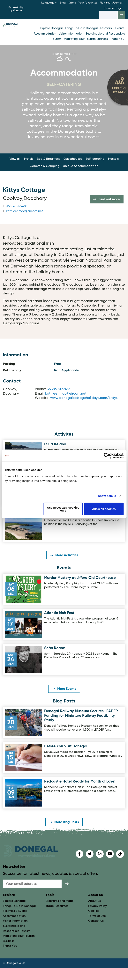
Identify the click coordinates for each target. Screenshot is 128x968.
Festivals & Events (112, 28)
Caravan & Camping (44, 166)
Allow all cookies (104, 509)
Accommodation (45, 33)
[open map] (117, 87)
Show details (107, 495)
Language (49, 2)
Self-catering (95, 158)
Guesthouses (73, 158)
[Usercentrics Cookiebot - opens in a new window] (106, 456)
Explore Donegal (51, 28)
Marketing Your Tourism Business (86, 39)
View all (14, 158)
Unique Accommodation (80, 166)
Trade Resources (57, 906)
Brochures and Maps (59, 900)
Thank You (117, 39)
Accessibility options (16, 9)
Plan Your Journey (111, 2)
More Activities (64, 555)
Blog (63, 2)
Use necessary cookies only (63, 509)
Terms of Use (97, 916)
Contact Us (96, 920)
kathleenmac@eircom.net (24, 211)
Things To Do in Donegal (81, 28)
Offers (72, 2)
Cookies (93, 910)
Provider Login (113, 8)
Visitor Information (71, 33)
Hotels (28, 158)
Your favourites (87, 2)
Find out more (106, 199)
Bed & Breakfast (48, 158)
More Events (64, 689)
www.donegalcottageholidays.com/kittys (83, 398)
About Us (94, 900)
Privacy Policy (97, 906)
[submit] (67, 884)
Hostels (113, 158)
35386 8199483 (16, 206)
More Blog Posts (64, 822)
